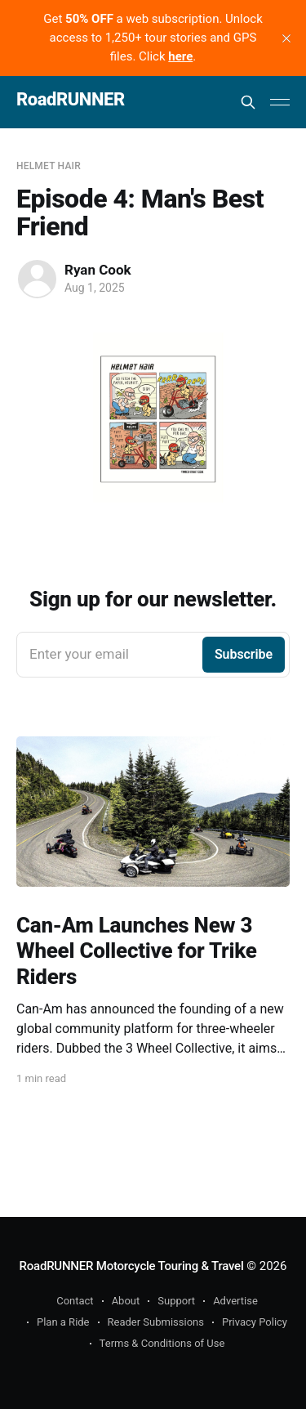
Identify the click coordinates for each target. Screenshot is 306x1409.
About (126, 1301)
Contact (74, 1301)
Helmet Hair (48, 166)
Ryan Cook (97, 270)
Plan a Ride (63, 1322)
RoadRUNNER (70, 100)
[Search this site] (248, 102)
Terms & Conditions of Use (162, 1343)
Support (176, 1301)
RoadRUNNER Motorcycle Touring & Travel (132, 1266)
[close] (286, 38)
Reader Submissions (156, 1322)
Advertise (235, 1301)
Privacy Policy (254, 1322)
